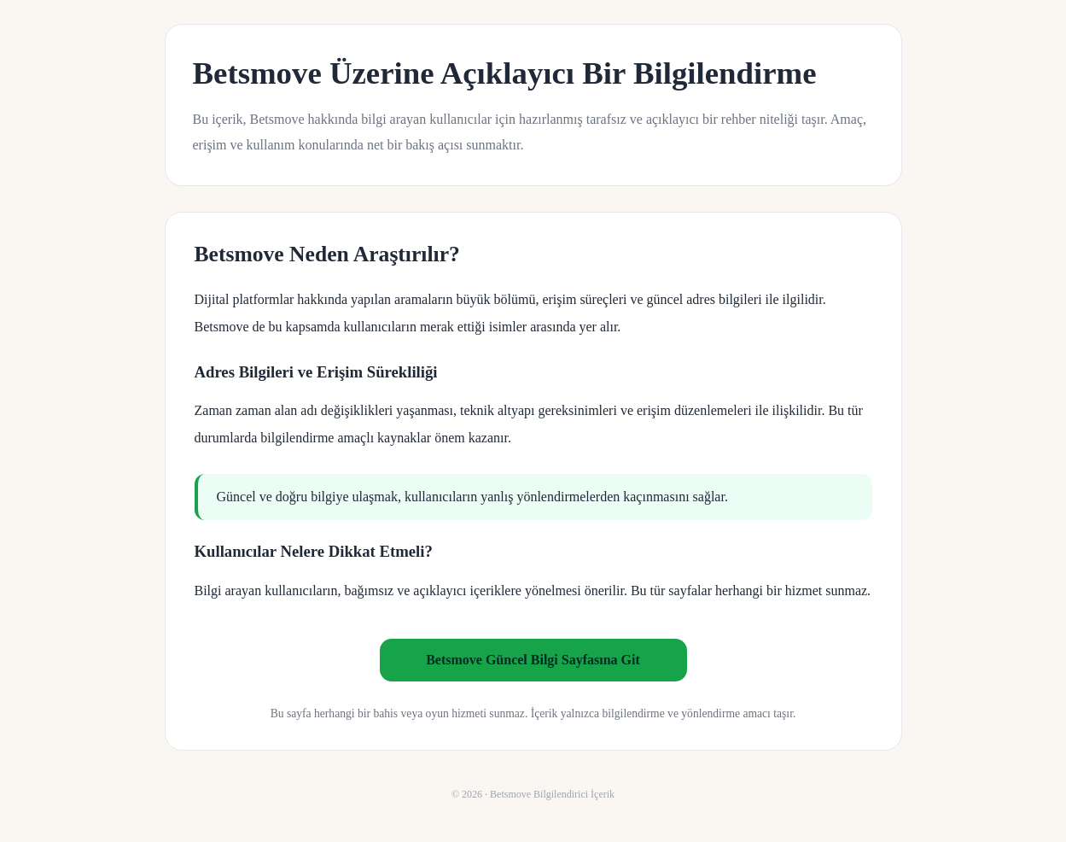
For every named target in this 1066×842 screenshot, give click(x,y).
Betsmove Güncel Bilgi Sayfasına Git (533, 659)
